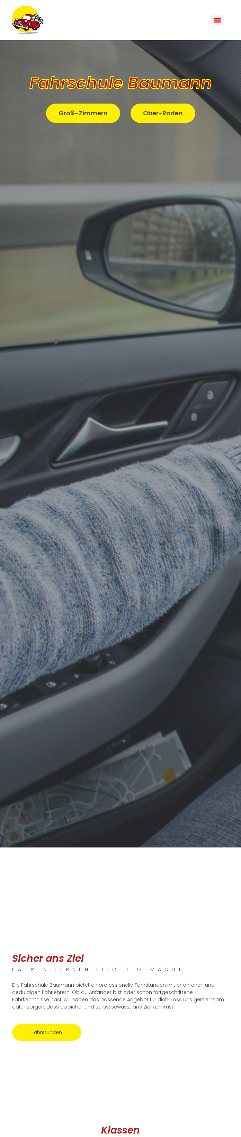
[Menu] (217, 20)
